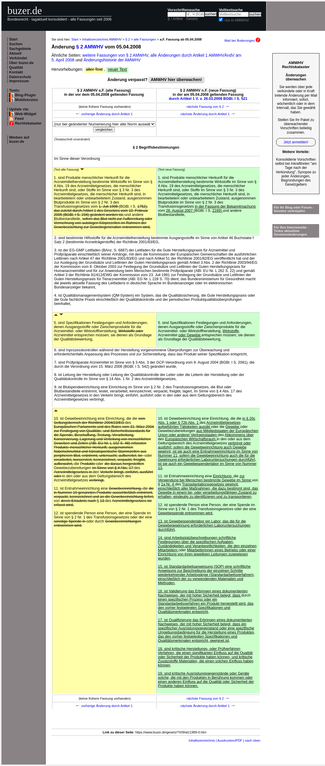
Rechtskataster (28, 123)
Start (13, 39)
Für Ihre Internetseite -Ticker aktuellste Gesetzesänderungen (291, 231)
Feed (19, 119)
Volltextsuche (231, 10)
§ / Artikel (175, 19)
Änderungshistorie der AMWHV (112, 60)
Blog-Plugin (25, 95)
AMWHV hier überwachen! (176, 79)
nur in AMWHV (237, 20)
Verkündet (18, 58)
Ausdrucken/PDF (229, 740)
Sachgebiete (20, 49)
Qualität (16, 67)
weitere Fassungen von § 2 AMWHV (115, 55)
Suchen (16, 44)
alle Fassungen (145, 39)
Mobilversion (26, 100)
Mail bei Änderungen (242, 40)
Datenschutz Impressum (20, 79)
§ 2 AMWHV (90, 47)
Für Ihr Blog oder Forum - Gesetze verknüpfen (294, 209)
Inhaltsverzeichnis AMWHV (101, 39)
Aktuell (15, 53)
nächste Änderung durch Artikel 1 (208, 114)
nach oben (252, 740)
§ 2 (127, 39)
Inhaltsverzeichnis (202, 740)
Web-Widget (25, 114)
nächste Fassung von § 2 (208, 106)
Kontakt (16, 72)
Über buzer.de (21, 63)
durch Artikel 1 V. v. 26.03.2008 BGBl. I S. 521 (208, 99)
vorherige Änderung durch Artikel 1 (104, 114)
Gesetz (192, 19)
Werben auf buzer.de (19, 139)
